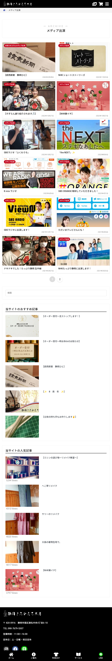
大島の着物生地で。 (51, 542)
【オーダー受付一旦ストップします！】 (61, 316)
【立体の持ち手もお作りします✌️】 (59, 417)
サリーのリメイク (50, 514)
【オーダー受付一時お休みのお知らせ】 (61, 341)
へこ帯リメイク (49, 486)
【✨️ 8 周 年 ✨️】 (54, 391)
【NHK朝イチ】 (49, 570)
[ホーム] (4, 10)
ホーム (11, 658)
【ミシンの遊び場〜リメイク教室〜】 (60, 457)
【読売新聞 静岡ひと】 (54, 366)
